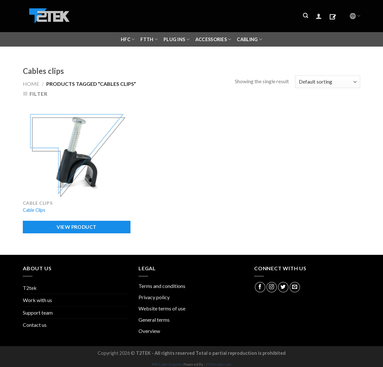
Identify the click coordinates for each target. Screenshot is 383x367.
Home (31, 84)
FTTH (149, 39)
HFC (128, 39)
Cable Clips (34, 210)
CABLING (249, 39)
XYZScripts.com (218, 364)
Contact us (35, 325)
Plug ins (177, 39)
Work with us (37, 300)
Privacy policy (154, 297)
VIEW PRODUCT (77, 227)
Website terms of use (161, 308)
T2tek (30, 288)
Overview (149, 331)
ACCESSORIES (213, 39)
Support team (38, 312)
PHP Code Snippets (167, 364)
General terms (154, 320)
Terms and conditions (161, 286)
